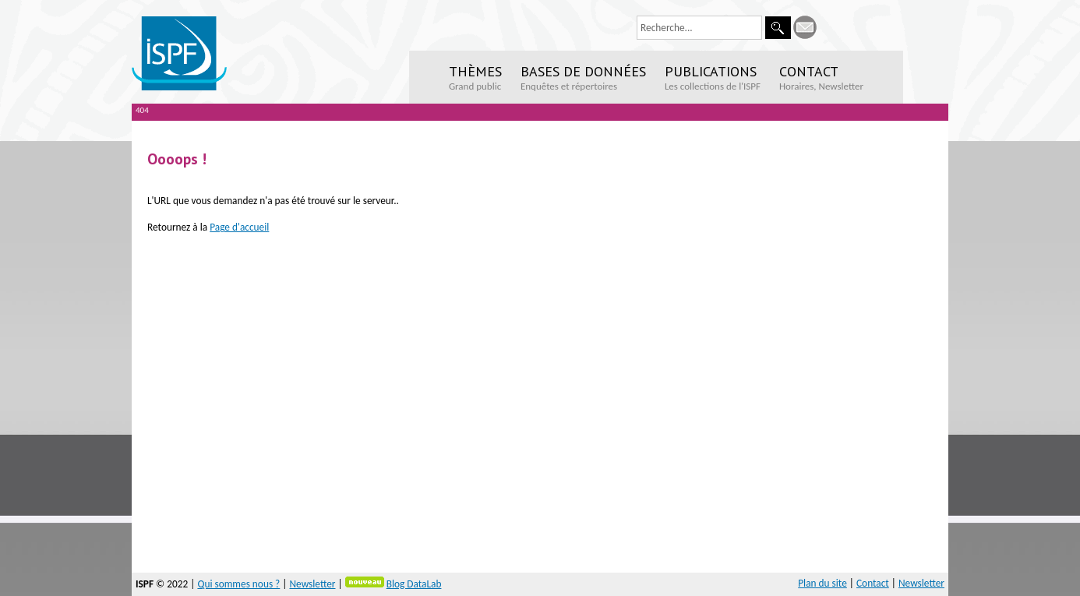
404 (142, 110)
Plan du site (822, 583)
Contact (872, 583)
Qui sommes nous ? (238, 584)
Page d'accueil (239, 227)
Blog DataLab (414, 584)
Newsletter (312, 584)
